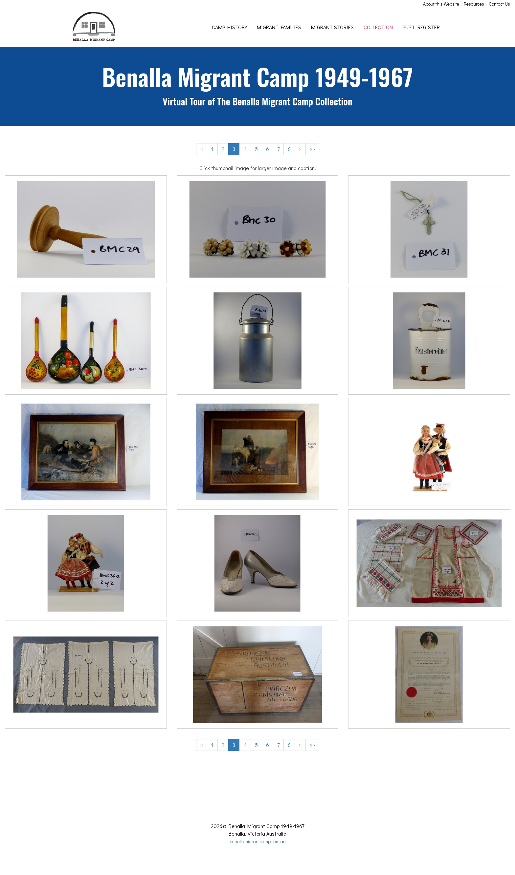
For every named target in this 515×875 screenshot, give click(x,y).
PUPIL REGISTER (421, 27)
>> (312, 148)
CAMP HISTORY (229, 27)
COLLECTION (378, 27)
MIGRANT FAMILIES (279, 27)
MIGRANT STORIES (332, 27)
